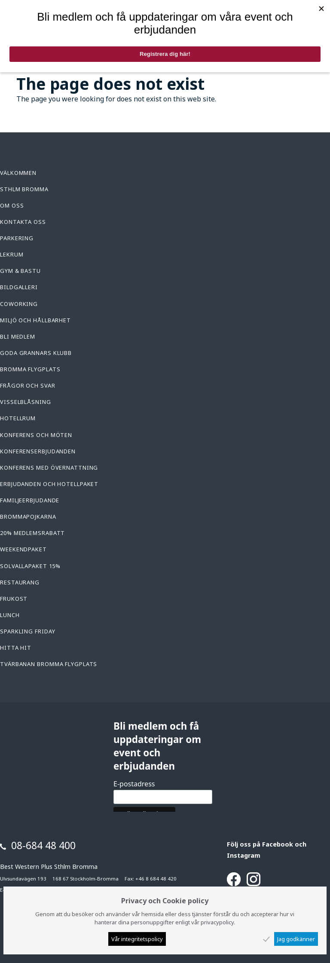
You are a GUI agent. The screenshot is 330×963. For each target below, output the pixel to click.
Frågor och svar (27, 385)
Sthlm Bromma (24, 189)
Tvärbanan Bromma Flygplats (48, 664)
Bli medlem (17, 336)
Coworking (19, 304)
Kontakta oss (23, 222)
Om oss (12, 205)
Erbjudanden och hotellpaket (49, 484)
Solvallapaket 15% (30, 566)
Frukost (14, 598)
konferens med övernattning (49, 467)
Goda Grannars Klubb (36, 353)
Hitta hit (15, 647)
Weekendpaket (23, 549)
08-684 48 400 (43, 845)
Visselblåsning (25, 402)
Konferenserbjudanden (38, 451)
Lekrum (11, 254)
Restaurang (20, 582)
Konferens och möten (36, 435)
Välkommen (18, 173)
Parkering (17, 238)
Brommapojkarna (28, 516)
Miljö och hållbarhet (35, 320)
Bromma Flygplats (30, 369)
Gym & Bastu (20, 271)
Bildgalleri (19, 287)
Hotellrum (18, 418)
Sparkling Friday (27, 631)
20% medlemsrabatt (32, 533)
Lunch (10, 615)
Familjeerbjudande (29, 500)
